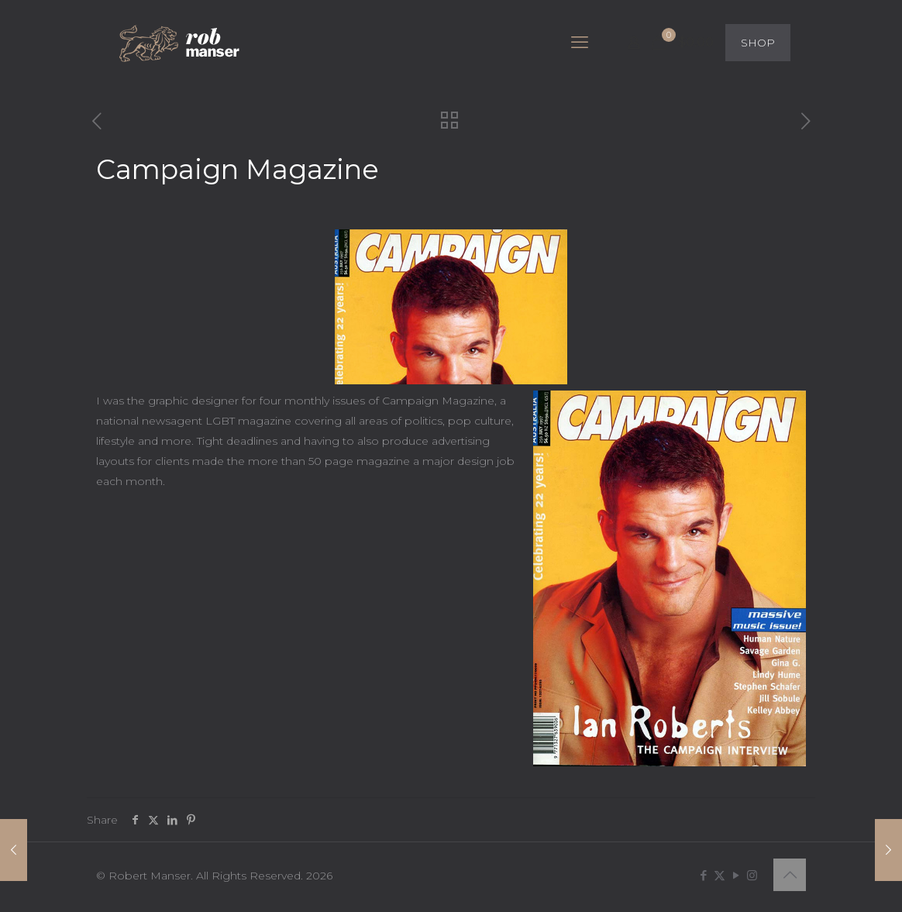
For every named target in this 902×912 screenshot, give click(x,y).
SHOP (758, 43)
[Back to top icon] (789, 875)
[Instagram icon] (752, 875)
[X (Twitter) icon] (719, 875)
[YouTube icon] (736, 875)
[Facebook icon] (703, 875)
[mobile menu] (579, 42)
